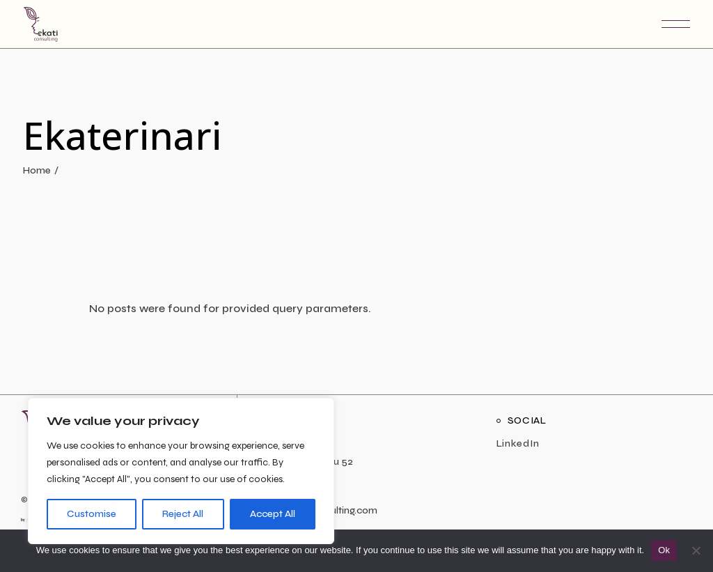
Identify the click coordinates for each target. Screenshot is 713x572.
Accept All (272, 514)
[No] (696, 550)
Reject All (182, 514)
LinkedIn (518, 443)
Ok (664, 550)
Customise (91, 514)
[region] (181, 471)
